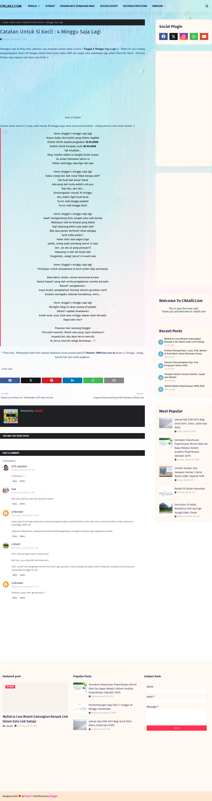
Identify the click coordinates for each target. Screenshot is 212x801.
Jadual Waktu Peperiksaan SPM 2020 (184, 386)
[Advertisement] (183, 108)
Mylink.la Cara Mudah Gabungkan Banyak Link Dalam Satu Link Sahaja (35, 719)
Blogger (53, 796)
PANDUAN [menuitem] (157, 6)
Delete (22, 481)
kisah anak (15, 22)
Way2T (28, 796)
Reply (15, 481)
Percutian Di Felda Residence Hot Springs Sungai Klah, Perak (188, 508)
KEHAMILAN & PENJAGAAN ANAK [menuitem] (77, 6)
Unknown (17, 511)
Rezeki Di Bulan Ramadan (190, 488)
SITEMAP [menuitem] (50, 6)
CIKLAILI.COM (11, 6)
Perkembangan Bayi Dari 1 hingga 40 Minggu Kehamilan (110, 707)
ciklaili (38, 410)
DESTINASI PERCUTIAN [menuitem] (135, 6)
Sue (13, 489)
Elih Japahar (19, 466)
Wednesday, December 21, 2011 (25, 515)
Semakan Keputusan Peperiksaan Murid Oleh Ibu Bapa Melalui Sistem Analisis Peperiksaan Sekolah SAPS (191, 447)
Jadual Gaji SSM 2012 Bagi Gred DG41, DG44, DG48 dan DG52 (191, 423)
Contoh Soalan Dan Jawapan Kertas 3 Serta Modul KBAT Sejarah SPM (189, 472)
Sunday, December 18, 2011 (23, 470)
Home (5, 22)
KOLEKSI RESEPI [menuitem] (109, 6)
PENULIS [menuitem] (32, 6)
